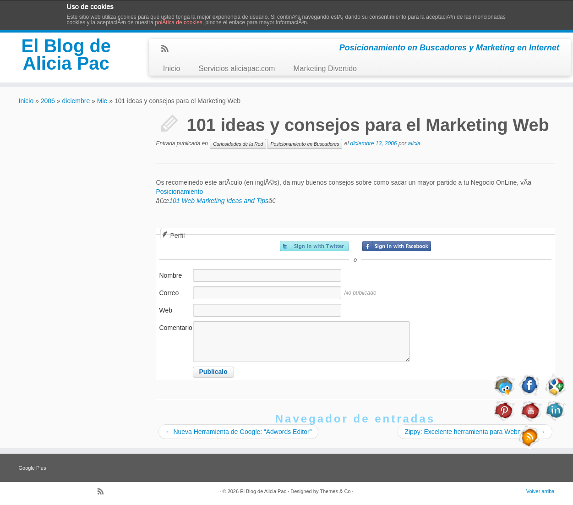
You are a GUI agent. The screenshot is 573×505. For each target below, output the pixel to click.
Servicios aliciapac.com (236, 68)
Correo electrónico (175, 297)
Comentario (175, 327)
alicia (414, 143)
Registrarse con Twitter (314, 246)
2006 (48, 100)
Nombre (170, 275)
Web (166, 310)
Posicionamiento (179, 191)
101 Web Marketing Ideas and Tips (218, 200)
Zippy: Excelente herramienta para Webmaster (474, 431)
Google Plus (32, 468)
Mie (102, 100)
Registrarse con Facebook (396, 246)
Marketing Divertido (325, 68)
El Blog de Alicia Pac (66, 54)
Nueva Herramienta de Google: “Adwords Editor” (238, 431)
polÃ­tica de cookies (178, 22)
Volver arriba (540, 491)
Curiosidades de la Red (238, 144)
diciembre (76, 100)
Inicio (171, 68)
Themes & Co (335, 491)
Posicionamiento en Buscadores (304, 144)
